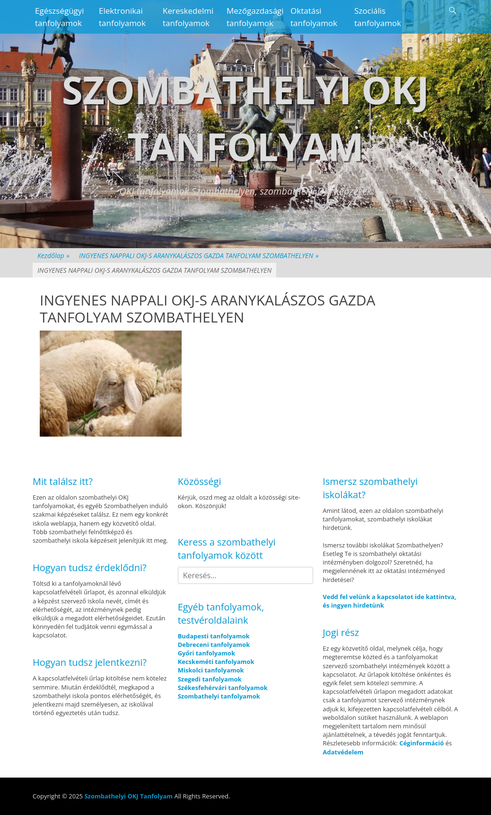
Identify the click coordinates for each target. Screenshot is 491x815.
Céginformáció (421, 743)
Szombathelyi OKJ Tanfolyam (128, 796)
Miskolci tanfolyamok (211, 670)
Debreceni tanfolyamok (214, 644)
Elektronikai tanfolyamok (122, 16)
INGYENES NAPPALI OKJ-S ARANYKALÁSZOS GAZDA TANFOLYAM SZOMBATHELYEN (199, 255)
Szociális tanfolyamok (377, 16)
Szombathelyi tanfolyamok (219, 696)
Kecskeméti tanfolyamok (216, 661)
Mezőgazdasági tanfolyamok (255, 16)
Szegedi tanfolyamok (210, 679)
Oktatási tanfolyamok (313, 16)
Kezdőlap (53, 255)
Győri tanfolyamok (206, 653)
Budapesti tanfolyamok (214, 636)
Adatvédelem (343, 752)
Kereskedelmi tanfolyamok (188, 16)
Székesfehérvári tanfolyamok (223, 687)
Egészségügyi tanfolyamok (59, 16)
